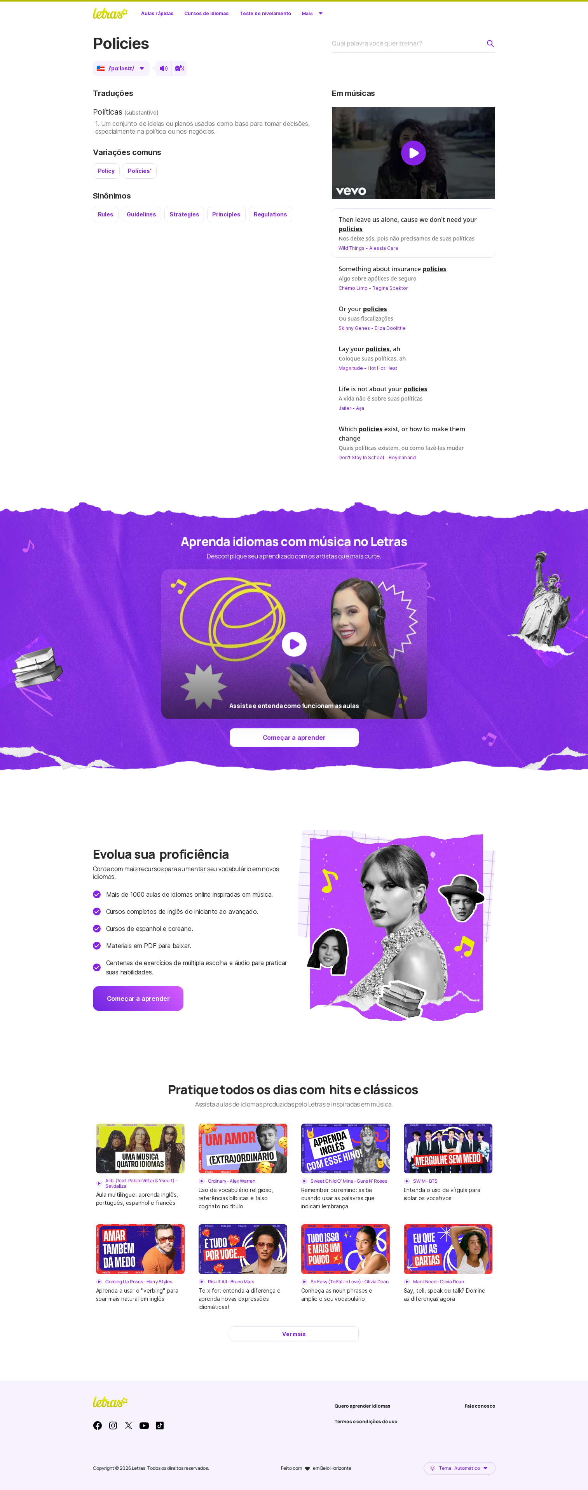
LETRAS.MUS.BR (110, 13)
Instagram (113, 1425)
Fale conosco (480, 1406)
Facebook (97, 1425)
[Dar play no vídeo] (413, 153)
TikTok (159, 1425)
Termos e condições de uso (366, 1421)
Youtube (144, 1425)
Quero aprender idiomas (363, 1406)
